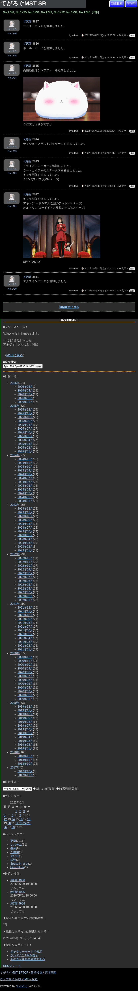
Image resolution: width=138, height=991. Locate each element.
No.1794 (12, 77)
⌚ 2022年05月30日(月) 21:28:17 (98, 153)
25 (29, 823)
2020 (15, 653)
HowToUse (17, 867)
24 (25, 823)
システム (16, 844)
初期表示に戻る (69, 307)
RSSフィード (12, 965)
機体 (13, 848)
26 (5, 827)
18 (29, 819)
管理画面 (50, 972)
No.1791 (12, 206)
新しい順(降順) (44, 788)
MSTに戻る (14, 355)
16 (21, 819)
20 (9, 823)
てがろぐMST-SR (24, 3)
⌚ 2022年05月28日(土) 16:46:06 (98, 186)
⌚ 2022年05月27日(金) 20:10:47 (98, 268)
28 (13, 827)
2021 (15, 603)
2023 (15, 504)
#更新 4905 (17, 891)
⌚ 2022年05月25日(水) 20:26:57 (98, 290)
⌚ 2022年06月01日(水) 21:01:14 (98, 57)
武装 (13, 859)
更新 (13, 840)
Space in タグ (19, 863)
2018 (15, 752)
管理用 (131, 3)
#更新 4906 (17, 880)
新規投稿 (117, 3)
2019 (15, 702)
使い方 (14, 856)
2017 (15, 767)
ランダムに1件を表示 (24, 955)
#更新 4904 (17, 903)
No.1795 (12, 55)
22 (17, 823)
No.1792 (12, 173)
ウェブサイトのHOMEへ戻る (19, 979)
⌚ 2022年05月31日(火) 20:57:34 (98, 130)
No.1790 (12, 288)
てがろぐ (22, 986)
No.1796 (12, 33)
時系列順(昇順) (67, 788)
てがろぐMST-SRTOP (14, 972)
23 (21, 823)
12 (5, 819)
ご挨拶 (14, 852)
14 (13, 819)
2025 (15, 405)
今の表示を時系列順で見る (27, 959)
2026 (15, 382)
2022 (15, 554)
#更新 (27, 21)
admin (75, 35)
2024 (15, 455)
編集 (132, 35)
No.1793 (12, 151)
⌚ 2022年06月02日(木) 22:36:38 (98, 35)
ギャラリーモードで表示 (26, 951)
